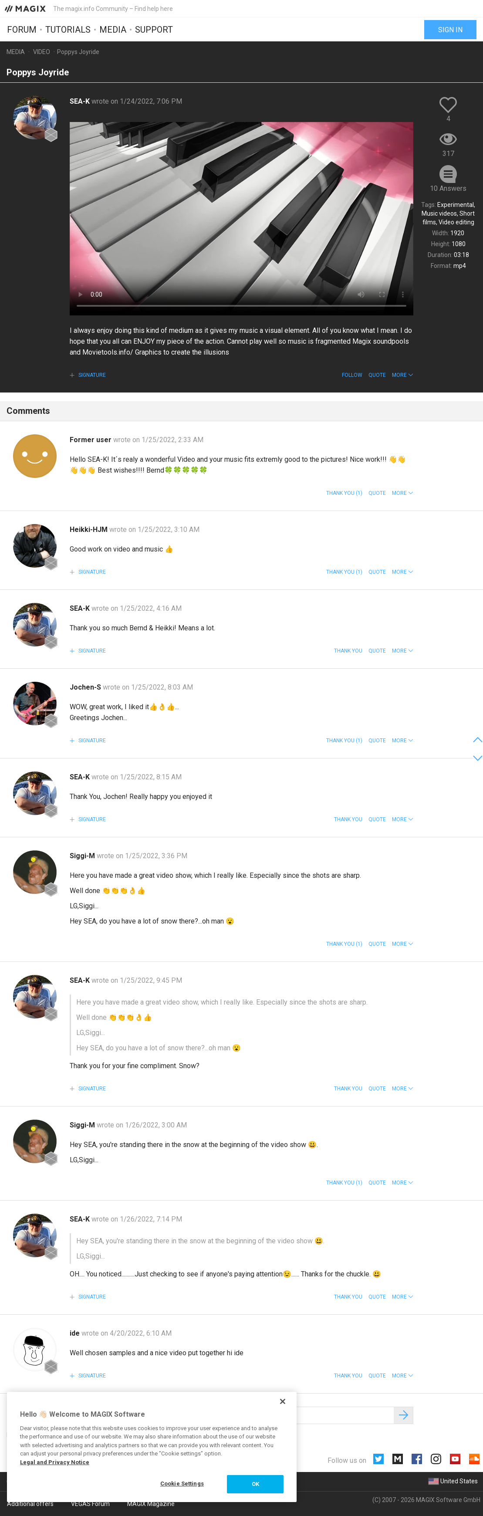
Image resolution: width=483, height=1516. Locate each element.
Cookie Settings (182, 1483)
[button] (402, 375)
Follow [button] (352, 375)
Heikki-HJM (89, 529)
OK (255, 1484)
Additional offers (30, 1503)
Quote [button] (377, 375)
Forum (22, 29)
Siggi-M (83, 856)
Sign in (450, 29)
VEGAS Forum (90, 1503)
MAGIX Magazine (151, 1503)
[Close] (282, 1401)
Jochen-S (86, 687)
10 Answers (448, 188)
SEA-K (80, 101)
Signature (91, 375)
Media (112, 29)
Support (154, 29)
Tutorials (68, 29)
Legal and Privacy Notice (54, 1462)
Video (41, 51)
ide (75, 1333)
